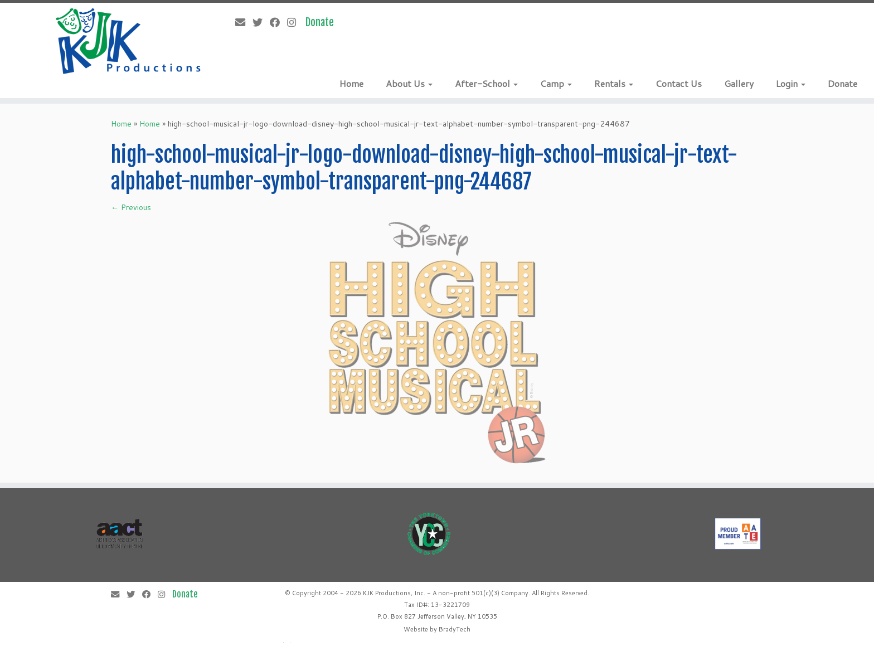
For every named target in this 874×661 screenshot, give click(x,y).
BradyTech (454, 629)
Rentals (613, 83)
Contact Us (679, 83)
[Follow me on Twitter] (261, 22)
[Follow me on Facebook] (278, 22)
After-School (486, 83)
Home (351, 83)
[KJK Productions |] (129, 41)
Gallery (739, 83)
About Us (409, 83)
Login (790, 83)
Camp (556, 83)
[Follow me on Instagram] (295, 22)
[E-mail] (244, 22)
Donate (842, 83)
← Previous (131, 207)
